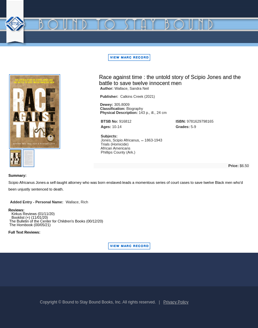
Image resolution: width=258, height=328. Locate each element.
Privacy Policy (175, 302)
